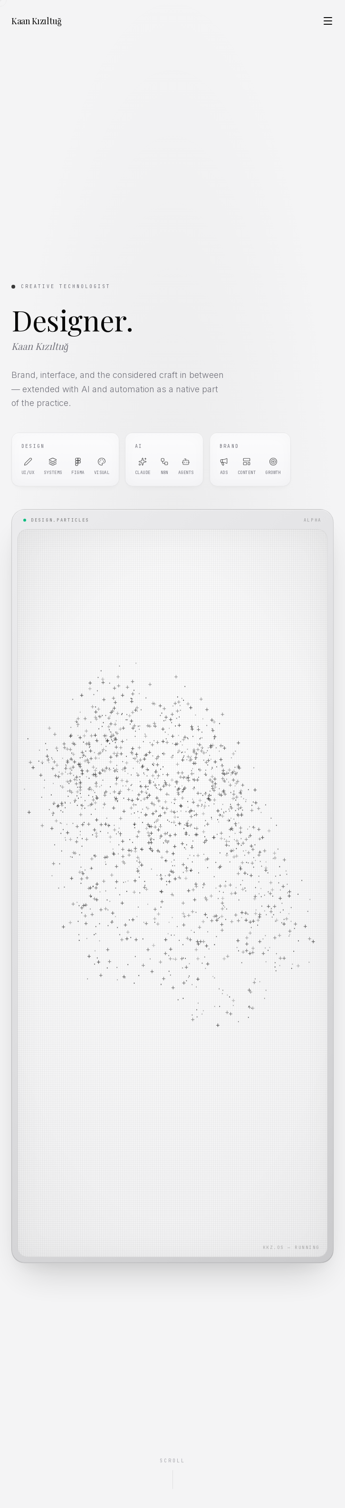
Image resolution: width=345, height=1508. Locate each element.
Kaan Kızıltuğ (36, 21)
